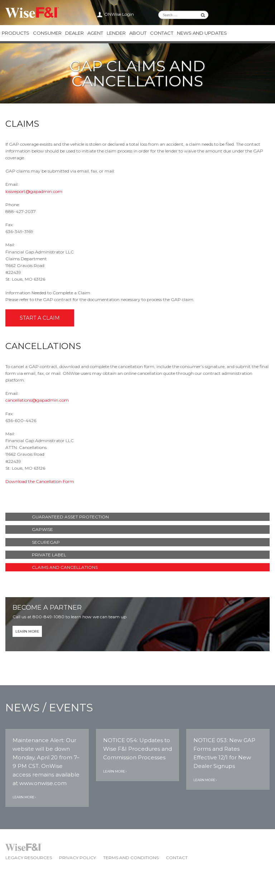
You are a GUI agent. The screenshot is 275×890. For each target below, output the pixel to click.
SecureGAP (46, 542)
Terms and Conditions (131, 857)
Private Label (49, 554)
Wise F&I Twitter (248, 14)
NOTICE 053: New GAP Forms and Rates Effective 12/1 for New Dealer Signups (224, 753)
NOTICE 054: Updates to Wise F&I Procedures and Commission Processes (137, 749)
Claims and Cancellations (65, 567)
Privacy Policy (77, 857)
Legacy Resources (28, 857)
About (137, 33)
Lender (116, 33)
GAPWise (42, 529)
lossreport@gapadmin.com (33, 191)
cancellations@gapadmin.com (37, 400)
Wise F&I (32, 12)
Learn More (27, 631)
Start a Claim (40, 318)
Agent (95, 33)
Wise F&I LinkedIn (239, 14)
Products (15, 33)
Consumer (47, 33)
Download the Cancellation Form (39, 481)
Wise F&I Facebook (256, 14)
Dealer (74, 33)
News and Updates (202, 33)
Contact (161, 33)
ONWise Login (119, 14)
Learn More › (24, 797)
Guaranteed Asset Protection (70, 516)
